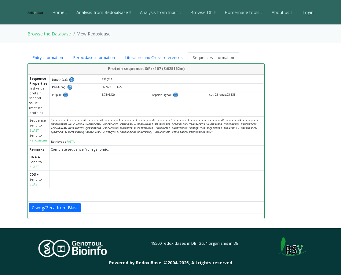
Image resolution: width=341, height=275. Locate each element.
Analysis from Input (160, 12)
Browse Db (202, 12)
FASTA (71, 142)
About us (282, 12)
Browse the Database (49, 34)
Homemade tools (243, 12)
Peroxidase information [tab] (94, 57)
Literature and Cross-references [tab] (153, 57)
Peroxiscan (38, 140)
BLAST (34, 130)
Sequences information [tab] (213, 57)
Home (59, 12)
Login (307, 12)
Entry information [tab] (48, 57)
